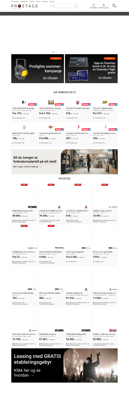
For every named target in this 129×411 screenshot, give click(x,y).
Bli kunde (45, 1)
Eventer (52, 1)
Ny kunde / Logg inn (103, 7)
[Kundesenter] (93, 5)
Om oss (38, 1)
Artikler (32, 1)
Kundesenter (15, 1)
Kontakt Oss (24, 1)
